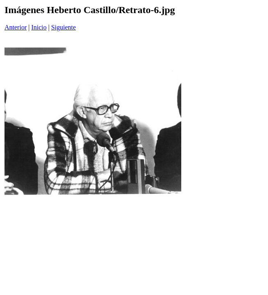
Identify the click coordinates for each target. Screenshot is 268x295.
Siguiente (63, 27)
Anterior (16, 27)
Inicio (38, 27)
